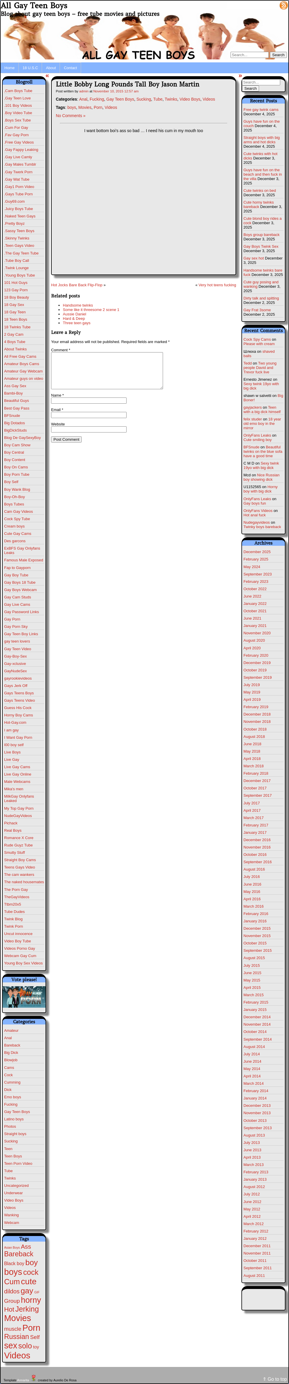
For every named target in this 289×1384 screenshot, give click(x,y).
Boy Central (14, 452)
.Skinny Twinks (16, 238)
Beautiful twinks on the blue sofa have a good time (262, 451)
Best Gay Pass (16, 408)
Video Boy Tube (17, 941)
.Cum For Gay (16, 127)
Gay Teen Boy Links (21, 634)
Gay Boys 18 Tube (20, 582)
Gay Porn (12, 619)
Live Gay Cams (17, 767)
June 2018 (252, 744)
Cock (8, 1075)
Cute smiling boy (257, 440)
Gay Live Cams (17, 604)
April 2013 (252, 1157)
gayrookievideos (18, 678)
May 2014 (251, 1069)
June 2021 (252, 618)
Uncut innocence (18, 933)
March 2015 (253, 995)
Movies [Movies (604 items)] (17, 1318)
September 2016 (257, 862)
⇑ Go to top (275, 1379)
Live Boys (12, 752)
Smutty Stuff (14, 852)
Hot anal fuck (254, 515)
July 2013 (251, 1142)
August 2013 (254, 1135)
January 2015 (255, 1009)
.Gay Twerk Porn (18, 172)
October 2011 (255, 1260)
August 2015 (254, 958)
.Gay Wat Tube (16, 179)
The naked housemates (24, 882)
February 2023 (255, 581)
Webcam (11, 1222)
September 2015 (257, 950)
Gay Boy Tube (16, 575)
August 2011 (254, 1275)
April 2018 (252, 758)
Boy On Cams (16, 467)
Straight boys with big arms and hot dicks (261, 139)
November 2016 (257, 847)
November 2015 (257, 936)
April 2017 (252, 810)
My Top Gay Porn (18, 808)
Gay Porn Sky (16, 626)
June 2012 (252, 1202)
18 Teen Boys (15, 319)
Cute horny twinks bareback (258, 204)
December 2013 (257, 1105)
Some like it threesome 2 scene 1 (91, 309)
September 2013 (257, 1128)
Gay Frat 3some (257, 310)
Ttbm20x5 (12, 904)
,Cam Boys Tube (18, 91)
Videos (10, 1207)
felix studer (252, 419)
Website (58, 431)
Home (9, 68)
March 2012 (253, 1224)
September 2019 (257, 677)
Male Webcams (17, 781)
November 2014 (257, 1024)
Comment (60, 350)
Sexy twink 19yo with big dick (261, 465)
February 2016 (255, 913)
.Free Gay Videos (19, 142)
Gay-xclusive (15, 663)
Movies (84, 107)
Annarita (23, 1380)
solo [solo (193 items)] (25, 1346)
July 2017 (251, 803)
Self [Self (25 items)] (35, 1337)
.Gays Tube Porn (18, 194)
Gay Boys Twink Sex (260, 246)
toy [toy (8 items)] (36, 1346)
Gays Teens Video (19, 700)
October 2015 (255, 943)
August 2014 (254, 1046)
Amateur (11, 1030)
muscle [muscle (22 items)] (12, 1329)
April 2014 (252, 1076)
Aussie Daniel (74, 314)
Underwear (13, 1193)
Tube (8, 1171)
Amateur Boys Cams (21, 364)
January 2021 (255, 625)
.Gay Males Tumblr (20, 164)
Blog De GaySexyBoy (22, 437)
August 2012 (254, 1187)
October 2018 (255, 729)
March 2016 (253, 906)
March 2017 (253, 818)
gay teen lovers (17, 641)
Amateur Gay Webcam (23, 371)
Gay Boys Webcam (20, 590)
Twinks (10, 1178)
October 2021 (255, 611)
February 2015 (255, 1002)
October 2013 (255, 1120)
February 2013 (255, 1172)
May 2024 (251, 567)
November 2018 (257, 721)
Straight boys (15, 1134)
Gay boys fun (254, 503)
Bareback (12, 1045)
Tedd (247, 363)
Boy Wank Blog (17, 489)
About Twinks (15, 349)
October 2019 (255, 670)
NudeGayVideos (18, 816)
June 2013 (252, 1150)
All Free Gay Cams (20, 356)
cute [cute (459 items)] (28, 1281)
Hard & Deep (74, 318)
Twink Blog (13, 919)
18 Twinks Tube (17, 327)
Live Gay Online (17, 774)
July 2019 (251, 685)
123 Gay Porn (16, 290)
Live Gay (11, 759)
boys (71, 107)
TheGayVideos (16, 897)
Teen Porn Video (18, 1163)
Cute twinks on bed (259, 190)
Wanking (11, 1215)
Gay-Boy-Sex (15, 656)
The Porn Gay (16, 889)
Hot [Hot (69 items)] (9, 1309)
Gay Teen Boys (17, 1111)
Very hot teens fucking (217, 285)
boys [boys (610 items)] (13, 1272)
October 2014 (255, 1031)
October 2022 (255, 589)
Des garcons (15, 541)
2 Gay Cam (13, 334)
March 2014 (253, 1083)
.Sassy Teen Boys (19, 231)
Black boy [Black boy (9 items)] (14, 1263)
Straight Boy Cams (20, 860)
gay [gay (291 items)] (27, 1290)
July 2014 (251, 1054)
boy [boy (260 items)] (31, 1262)
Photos (10, 1126)
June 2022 (252, 596)
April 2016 (252, 899)
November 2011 (257, 1253)
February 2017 (255, 825)
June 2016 (252, 884)
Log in (270, 5)
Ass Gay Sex (15, 386)
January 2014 (255, 1098)
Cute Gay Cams (17, 533)
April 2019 (252, 699)
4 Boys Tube (14, 342)
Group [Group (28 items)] (12, 1301)
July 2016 (251, 876)
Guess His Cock (17, 708)
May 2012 (251, 1209)
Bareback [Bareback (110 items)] (18, 1254)
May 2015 (251, 980)
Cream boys (14, 526)
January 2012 (255, 1238)
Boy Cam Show (17, 445)
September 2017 (257, 795)
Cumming (12, 1082)
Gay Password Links (21, 612)
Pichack (11, 823)
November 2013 (257, 1113)
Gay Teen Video (17, 649)
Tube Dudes (14, 911)
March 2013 (253, 1164)
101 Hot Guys (16, 282)
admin (84, 91)
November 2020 (257, 633)
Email (57, 417)
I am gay (11, 730)
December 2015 (257, 928)
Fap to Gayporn (17, 567)
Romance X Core (18, 838)
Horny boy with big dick (260, 489)
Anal (8, 1038)
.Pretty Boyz (14, 223)
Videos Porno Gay (19, 948)
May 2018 (251, 751)
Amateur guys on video (23, 378)
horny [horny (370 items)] (31, 1300)
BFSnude (12, 415)
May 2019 (251, 692)
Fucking (11, 1104)
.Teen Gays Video (19, 245)
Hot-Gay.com (15, 722)
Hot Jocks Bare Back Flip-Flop (77, 285)
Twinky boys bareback (262, 527)
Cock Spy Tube (17, 519)
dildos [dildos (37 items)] (12, 1291)
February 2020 (255, 655)
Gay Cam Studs (17, 597)
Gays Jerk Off (15, 685)
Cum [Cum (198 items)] (12, 1281)
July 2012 (251, 1194)
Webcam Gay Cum (20, 956)
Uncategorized (16, 1185)
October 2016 (255, 854)
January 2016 (255, 921)
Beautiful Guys (16, 400)
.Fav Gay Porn (16, 135)
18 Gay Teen (15, 312)
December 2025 (257, 552)
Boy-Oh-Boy (14, 497)
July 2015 (251, 965)
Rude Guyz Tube (18, 845)
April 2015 (252, 987)
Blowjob (11, 1060)
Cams (9, 1067)
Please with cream (259, 344)
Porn (98, 107)
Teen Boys (13, 1156)
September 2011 (257, 1268)
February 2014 (255, 1091)
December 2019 (257, 663)
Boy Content (14, 460)
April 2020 (252, 648)
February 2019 (255, 707)
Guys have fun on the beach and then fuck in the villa (262, 174)
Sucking (11, 1141)
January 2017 (255, 832)
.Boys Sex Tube (17, 120)
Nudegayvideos (256, 522)
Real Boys (12, 830)
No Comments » (70, 115)
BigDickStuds (15, 430)
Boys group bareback (261, 234)
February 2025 (255, 559)
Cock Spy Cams (257, 339)
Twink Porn (13, 926)
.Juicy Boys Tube (18, 209)
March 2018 (253, 766)
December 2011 (257, 1246)
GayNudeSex (15, 671)
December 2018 (257, 714)
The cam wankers (19, 874)
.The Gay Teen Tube (21, 253)
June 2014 (252, 1061)
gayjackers (252, 407)
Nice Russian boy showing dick (261, 477)
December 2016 (257, 840)
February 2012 (255, 1231)
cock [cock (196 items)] (30, 1272)
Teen (8, 1149)
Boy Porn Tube (16, 474)
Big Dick (11, 1052)
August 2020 (254, 640)
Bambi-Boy (13, 393)
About (51, 68)
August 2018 (254, 736)
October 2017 (255, 788)
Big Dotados (14, 423)
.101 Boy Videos (18, 105)
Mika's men (13, 789)
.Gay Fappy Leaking (21, 149)
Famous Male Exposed (23, 560)
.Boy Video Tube (18, 113)
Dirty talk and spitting (261, 298)
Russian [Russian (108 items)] (16, 1336)
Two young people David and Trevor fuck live (260, 367)
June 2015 (252, 973)
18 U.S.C (30, 68)
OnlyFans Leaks (257, 435)
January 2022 (255, 603)
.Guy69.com (14, 201)
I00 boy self (14, 745)
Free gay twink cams (260, 109)
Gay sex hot (253, 258)
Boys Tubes (14, 504)
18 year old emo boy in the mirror (262, 423)
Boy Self (11, 482)
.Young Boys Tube (19, 275)
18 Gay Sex (14, 304)
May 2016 (251, 891)
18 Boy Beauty (16, 297)
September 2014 (257, 1039)
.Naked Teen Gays (20, 216)
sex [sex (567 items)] (10, 1345)
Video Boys (13, 1200)
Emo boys (12, 1097)
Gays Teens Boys (19, 693)
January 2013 (255, 1179)
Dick (7, 1089)
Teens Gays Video (19, 867)
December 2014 (257, 1017)
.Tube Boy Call (16, 260)
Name (57, 402)
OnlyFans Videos (258, 510)
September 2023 (257, 574)
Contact (70, 68)
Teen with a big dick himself (261, 409)
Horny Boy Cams (18, 715)
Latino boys (14, 1119)
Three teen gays (76, 323)
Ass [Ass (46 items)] (26, 1246)
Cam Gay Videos (18, 511)
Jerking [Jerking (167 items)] (27, 1309)
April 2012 (252, 1216)
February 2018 (255, 773)
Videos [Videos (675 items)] (17, 1355)
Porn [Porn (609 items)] (31, 1328)
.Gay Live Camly (18, 157)
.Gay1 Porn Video (19, 186)
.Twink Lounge (16, 268)
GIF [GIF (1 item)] (37, 1292)
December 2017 (257, 780)
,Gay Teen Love (17, 98)
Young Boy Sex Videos (23, 963)
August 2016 (254, 869)
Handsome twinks (78, 305)
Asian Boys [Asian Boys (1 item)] (12, 1247)
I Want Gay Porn (18, 737)
